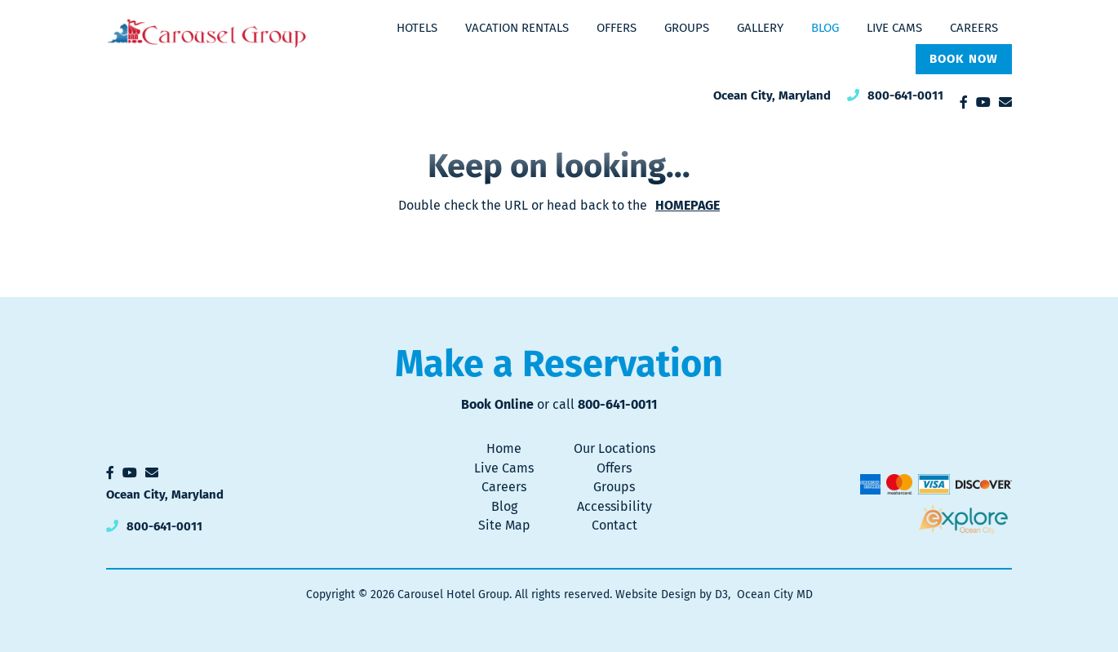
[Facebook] (964, 102)
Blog (825, 27)
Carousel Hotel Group (453, 594)
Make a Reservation (559, 364)
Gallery (760, 27)
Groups (686, 27)
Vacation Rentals (517, 27)
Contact (614, 525)
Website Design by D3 (671, 594)
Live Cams (894, 27)
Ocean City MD (775, 594)
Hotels (417, 27)
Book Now (963, 58)
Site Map (504, 525)
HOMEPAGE (687, 205)
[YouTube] (983, 102)
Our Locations (614, 448)
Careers (974, 27)
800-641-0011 (905, 95)
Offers (617, 27)
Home (503, 448)
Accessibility (614, 506)
